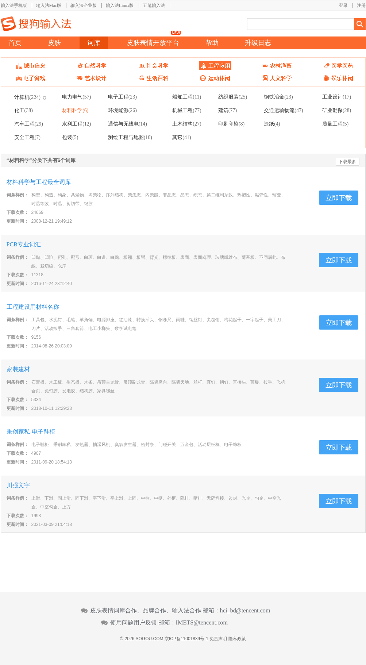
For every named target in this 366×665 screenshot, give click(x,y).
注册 (361, 5)
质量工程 (335, 124)
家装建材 (18, 369)
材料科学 (75, 110)
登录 (343, 5)
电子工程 (122, 97)
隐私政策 (237, 638)
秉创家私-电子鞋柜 (31, 431)
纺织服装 (232, 97)
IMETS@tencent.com (202, 622)
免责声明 (218, 638)
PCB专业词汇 (24, 244)
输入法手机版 (14, 5)
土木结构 (186, 124)
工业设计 (336, 97)
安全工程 (27, 137)
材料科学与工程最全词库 (39, 182)
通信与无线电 (127, 124)
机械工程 (186, 110)
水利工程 (76, 124)
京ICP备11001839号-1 (186, 638)
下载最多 (347, 161)
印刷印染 (231, 124)
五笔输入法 (154, 5)
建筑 (227, 110)
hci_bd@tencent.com (245, 610)
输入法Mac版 (48, 5)
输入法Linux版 (120, 5)
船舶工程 (186, 97)
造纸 (272, 124)
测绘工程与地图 (130, 137)
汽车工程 (28, 124)
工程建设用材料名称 (33, 307)
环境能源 (122, 110)
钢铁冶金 (278, 97)
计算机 (27, 97)
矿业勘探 (336, 110)
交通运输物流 (283, 110)
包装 (70, 137)
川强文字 (18, 485)
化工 (23, 110)
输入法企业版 (83, 5)
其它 (181, 137)
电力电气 (76, 97)
